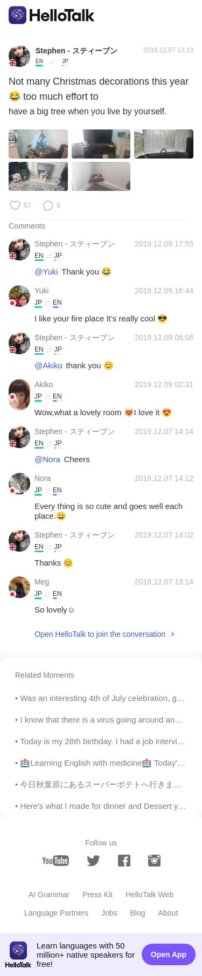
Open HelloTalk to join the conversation (99, 634)
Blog (137, 913)
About (168, 913)
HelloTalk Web (149, 894)
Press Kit (97, 894)
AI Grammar (49, 894)
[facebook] (124, 861)
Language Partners (56, 913)
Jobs (109, 913)
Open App (168, 954)
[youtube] (55, 860)
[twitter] (93, 861)
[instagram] (154, 861)
